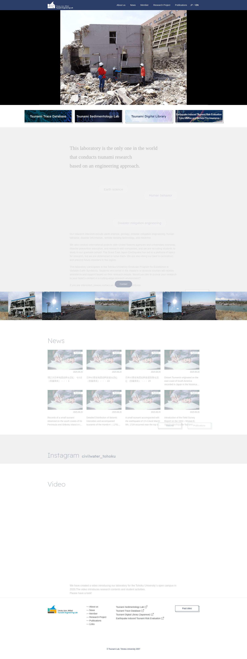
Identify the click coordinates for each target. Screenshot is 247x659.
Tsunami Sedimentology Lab (130, 607)
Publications (181, 5)
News (133, 5)
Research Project (161, 5)
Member (145, 5)
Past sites (187, 608)
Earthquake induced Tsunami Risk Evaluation (138, 618)
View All (175, 425)
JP (191, 5)
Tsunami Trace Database (128, 611)
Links (92, 624)
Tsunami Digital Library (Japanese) (133, 614)
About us (121, 5)
